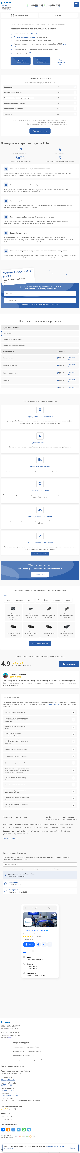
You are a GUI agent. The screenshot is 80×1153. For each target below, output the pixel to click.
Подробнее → (72, 358)
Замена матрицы (8, 87)
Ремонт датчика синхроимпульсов (13, 108)
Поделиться (3, 1129)
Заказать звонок (40, 575)
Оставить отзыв (69, 664)
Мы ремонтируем (19, 15)
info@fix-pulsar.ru (7, 1090)
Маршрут (29, 944)
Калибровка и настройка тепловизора (14, 103)
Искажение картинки (10, 365)
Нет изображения (8, 358)
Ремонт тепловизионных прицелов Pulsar (28, 1051)
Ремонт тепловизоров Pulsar (23, 1055)
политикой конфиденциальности (48, 304)
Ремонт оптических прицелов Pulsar (25, 1047)
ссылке (10, 1037)
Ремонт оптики (8, 114)
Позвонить (58, 15)
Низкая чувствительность (11, 373)
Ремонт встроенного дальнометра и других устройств (19, 98)
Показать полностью (10, 838)
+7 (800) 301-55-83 (36, 5)
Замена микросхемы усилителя (12, 92)
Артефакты (6, 380)
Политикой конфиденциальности (58, 869)
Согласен (73, 1148)
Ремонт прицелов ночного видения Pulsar (28, 1060)
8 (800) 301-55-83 (8, 1085)
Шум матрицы (7, 388)
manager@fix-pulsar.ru (9, 1095)
